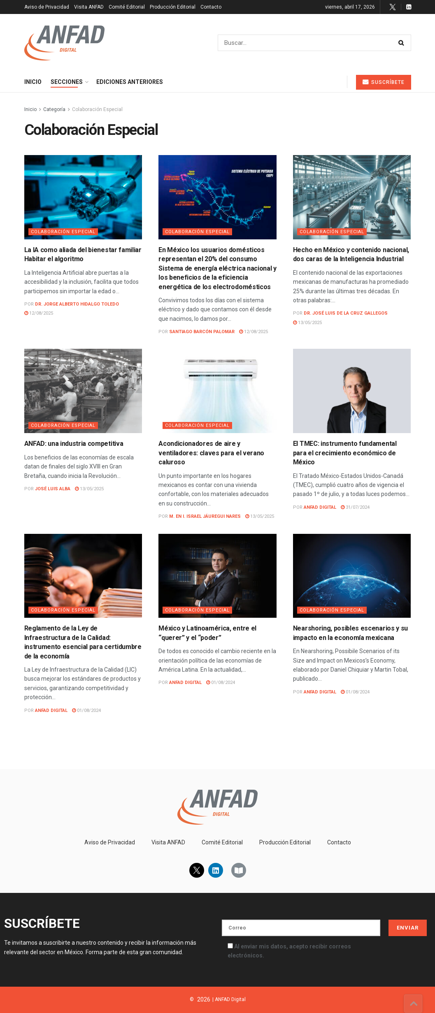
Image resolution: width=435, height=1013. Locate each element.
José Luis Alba (52, 488)
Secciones (67, 82)
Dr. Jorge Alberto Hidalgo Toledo (77, 304)
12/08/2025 (38, 313)
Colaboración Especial (97, 109)
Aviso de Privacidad (46, 7)
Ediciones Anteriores (129, 82)
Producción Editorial (172, 7)
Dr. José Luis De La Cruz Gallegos (346, 313)
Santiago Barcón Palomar (202, 331)
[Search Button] (402, 43)
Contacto (210, 7)
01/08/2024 (86, 710)
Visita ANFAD (89, 7)
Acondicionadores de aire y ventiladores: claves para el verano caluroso (211, 453)
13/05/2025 (307, 322)
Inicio (33, 82)
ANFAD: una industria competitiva (73, 443)
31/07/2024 (355, 507)
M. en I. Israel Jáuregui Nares (205, 516)
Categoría (54, 109)
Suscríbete (384, 82)
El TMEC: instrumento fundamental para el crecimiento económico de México (345, 453)
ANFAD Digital (320, 507)
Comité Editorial (127, 7)
